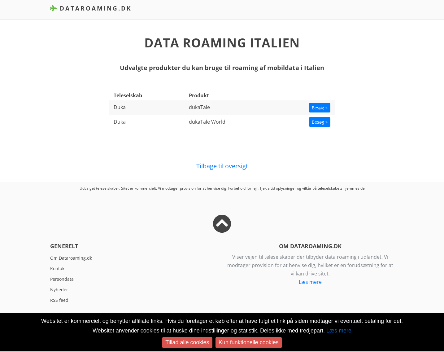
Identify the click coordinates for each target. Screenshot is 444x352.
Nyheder (59, 290)
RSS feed (59, 300)
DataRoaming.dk (91, 8)
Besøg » (320, 108)
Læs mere (310, 282)
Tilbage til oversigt (222, 166)
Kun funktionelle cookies (249, 342)
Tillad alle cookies (187, 342)
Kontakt (58, 268)
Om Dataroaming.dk (71, 258)
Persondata (62, 279)
